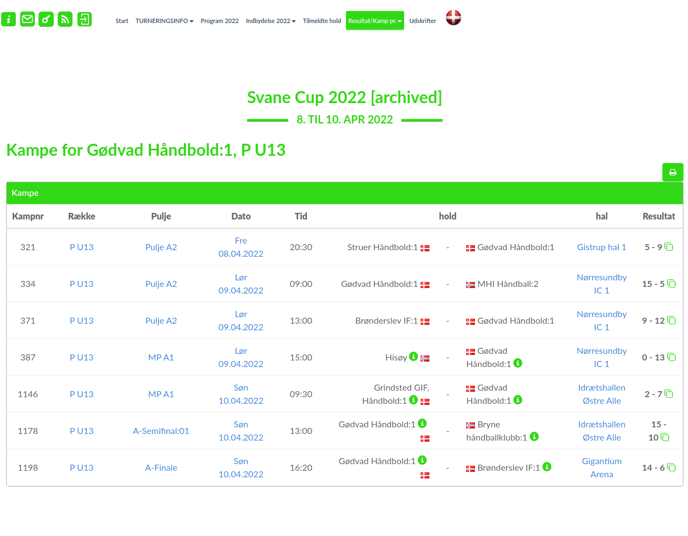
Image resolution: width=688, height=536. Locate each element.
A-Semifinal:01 (161, 430)
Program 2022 (220, 20)
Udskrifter (422, 20)
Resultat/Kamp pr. (375, 20)
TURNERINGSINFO (165, 20)
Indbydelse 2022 (271, 20)
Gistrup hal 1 (602, 246)
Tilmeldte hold (322, 20)
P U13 (82, 246)
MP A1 (161, 357)
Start (122, 20)
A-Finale (161, 467)
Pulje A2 (161, 246)
